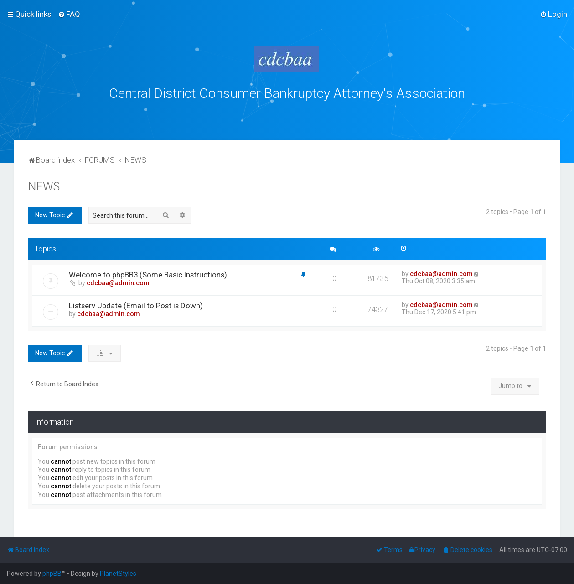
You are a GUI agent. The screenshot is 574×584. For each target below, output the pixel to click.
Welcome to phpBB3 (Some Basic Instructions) (148, 272)
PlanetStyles (118, 573)
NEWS (44, 184)
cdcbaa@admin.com (118, 281)
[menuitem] (69, 14)
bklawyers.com (362, 113)
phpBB (52, 573)
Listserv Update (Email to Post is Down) (136, 303)
